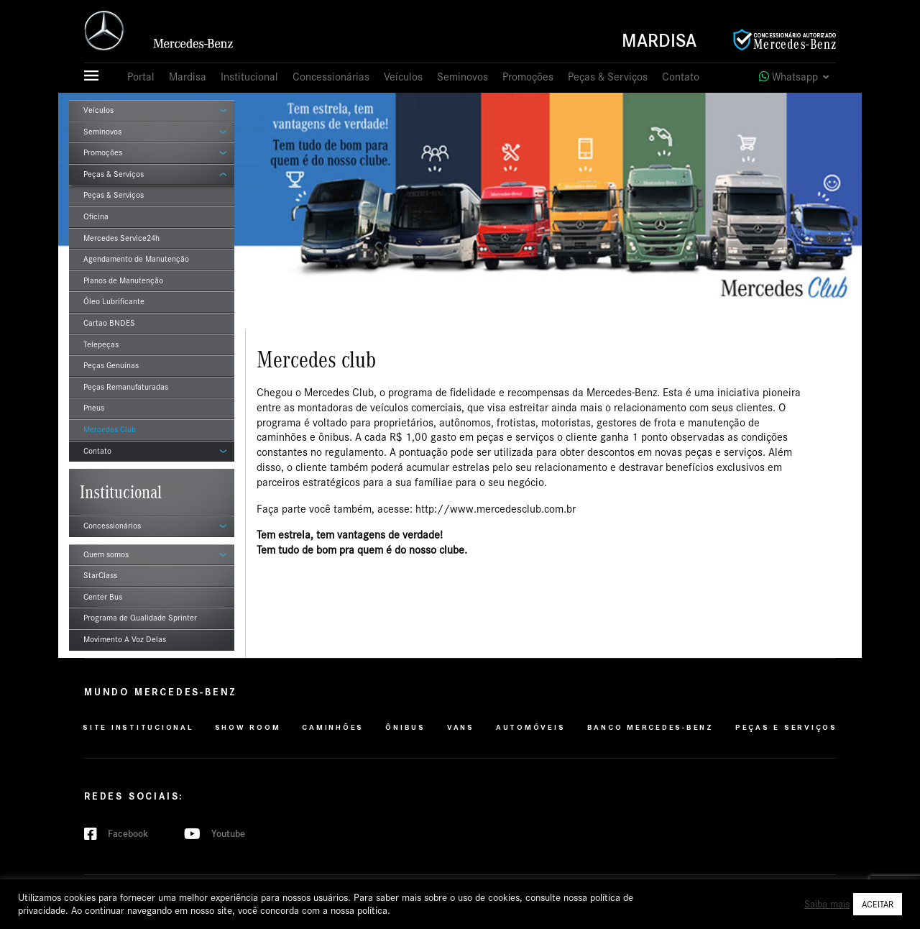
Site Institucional (138, 727)
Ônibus (405, 727)
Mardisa (659, 41)
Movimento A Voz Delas (124, 639)
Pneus (93, 408)
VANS (460, 727)
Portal (141, 76)
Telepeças (101, 344)
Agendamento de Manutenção (136, 259)
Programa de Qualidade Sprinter (140, 618)
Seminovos (462, 76)
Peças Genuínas (111, 365)
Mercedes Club (109, 429)
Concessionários (112, 526)
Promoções (527, 76)
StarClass (100, 575)
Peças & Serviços (608, 76)
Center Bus (102, 597)
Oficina (96, 216)
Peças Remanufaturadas (125, 387)
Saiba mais (827, 904)
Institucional (249, 76)
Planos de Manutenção (123, 280)
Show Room (248, 727)
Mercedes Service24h (121, 238)
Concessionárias (331, 76)
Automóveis (531, 727)
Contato (680, 76)
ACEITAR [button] (877, 904)
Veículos (403, 76)
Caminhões (333, 727)
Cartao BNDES (109, 323)
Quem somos (106, 554)
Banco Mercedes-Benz (650, 727)
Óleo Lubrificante (113, 301)
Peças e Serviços (786, 727)
